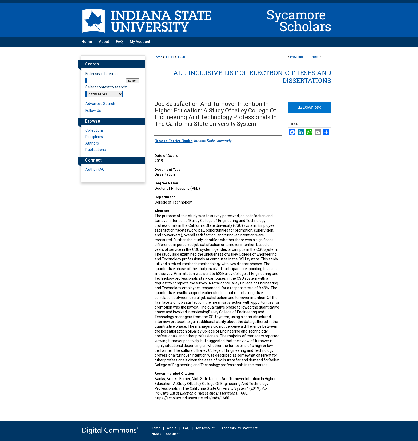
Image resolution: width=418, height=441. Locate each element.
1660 (181, 57)
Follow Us (93, 110)
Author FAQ (95, 169)
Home (158, 57)
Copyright (172, 434)
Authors (92, 143)
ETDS (170, 57)
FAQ (186, 428)
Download (310, 107)
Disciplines (94, 137)
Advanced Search (100, 104)
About (171, 428)
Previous (296, 57)
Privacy (156, 434)
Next (315, 57)
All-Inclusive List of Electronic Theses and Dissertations (252, 76)
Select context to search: (106, 87)
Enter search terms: (101, 74)
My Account (205, 428)
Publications (95, 149)
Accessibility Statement (239, 428)
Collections (94, 130)
